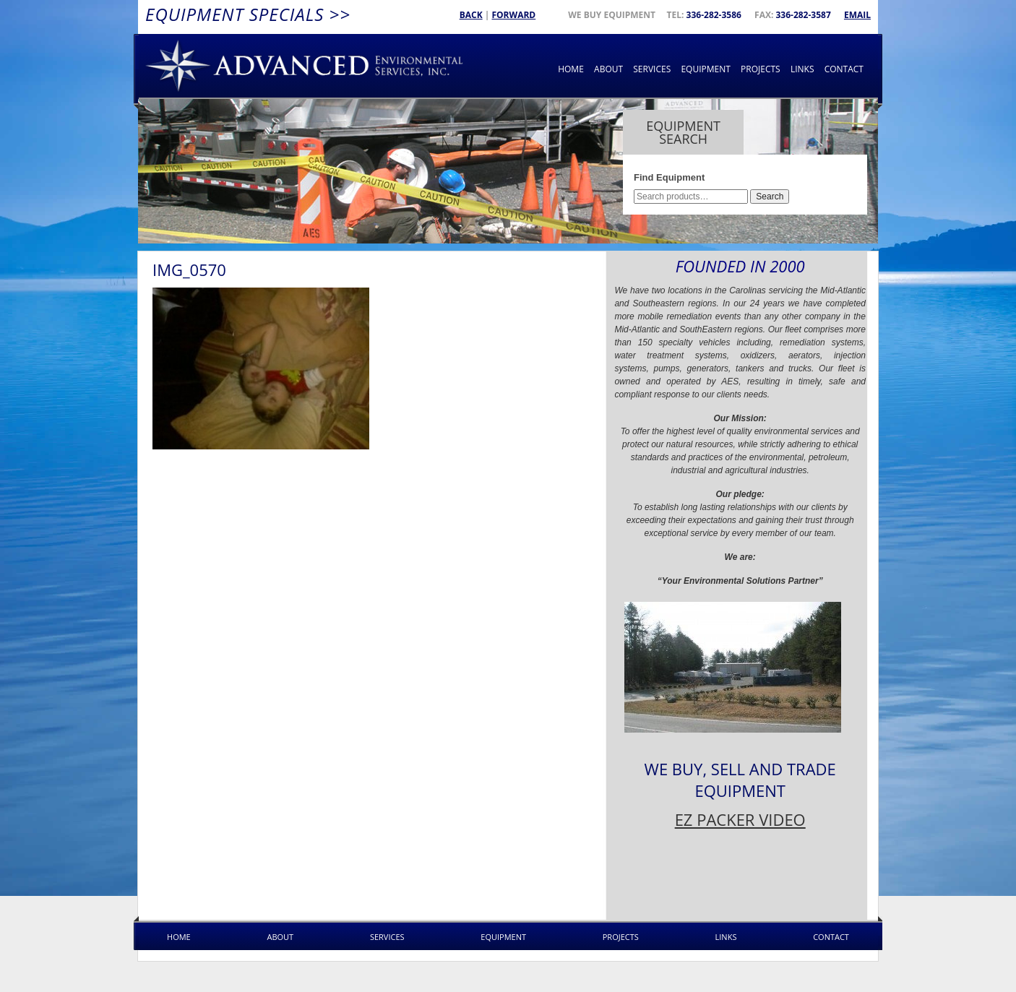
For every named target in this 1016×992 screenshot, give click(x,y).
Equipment (705, 69)
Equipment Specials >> (247, 14)
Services (652, 69)
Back (471, 15)
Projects (760, 69)
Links (802, 69)
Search (769, 196)
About (608, 69)
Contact (844, 69)
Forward (513, 15)
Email (857, 15)
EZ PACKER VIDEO (740, 819)
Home (571, 69)
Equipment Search (683, 132)
